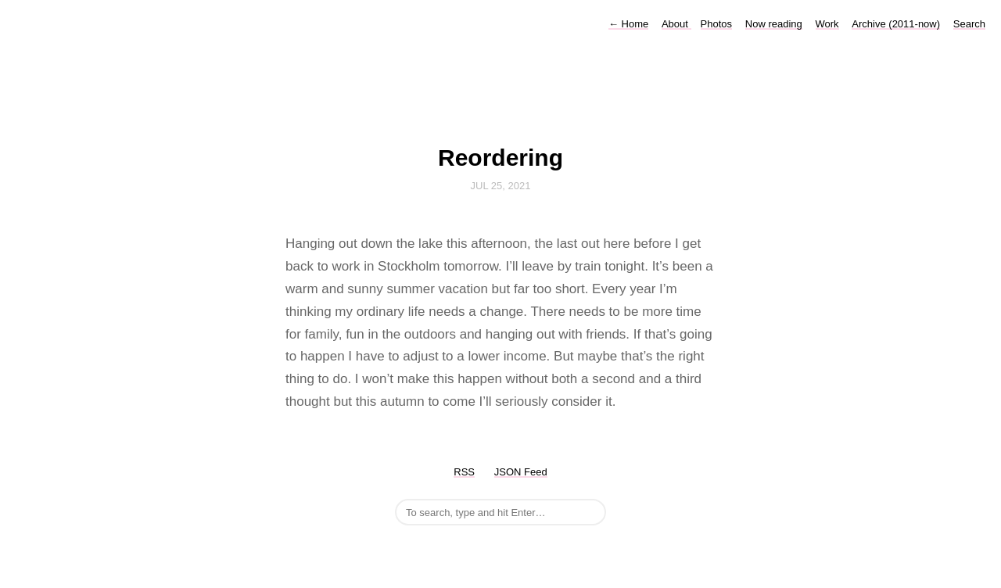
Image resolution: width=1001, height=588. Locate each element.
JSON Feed (520, 472)
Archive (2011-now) (896, 24)
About (676, 24)
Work (827, 24)
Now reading (773, 24)
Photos (716, 24)
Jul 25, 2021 (501, 186)
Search (969, 24)
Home (628, 24)
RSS (464, 472)
